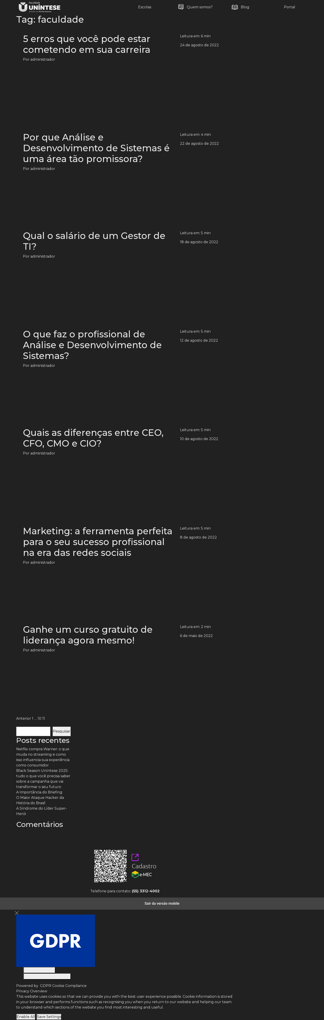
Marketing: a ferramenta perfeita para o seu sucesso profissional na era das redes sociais (97, 542)
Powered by (51, 986)
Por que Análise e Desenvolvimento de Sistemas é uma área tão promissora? (96, 148)
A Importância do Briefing (39, 792)
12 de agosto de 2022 (199, 340)
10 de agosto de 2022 (199, 439)
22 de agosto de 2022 (199, 143)
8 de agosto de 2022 (198, 537)
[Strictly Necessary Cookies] (47, 976)
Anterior (23, 718)
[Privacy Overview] (39, 970)
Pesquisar (25, 724)
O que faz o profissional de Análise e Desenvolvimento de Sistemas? (92, 345)
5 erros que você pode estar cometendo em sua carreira (86, 44)
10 (39, 718)
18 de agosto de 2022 (199, 242)
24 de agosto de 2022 (199, 45)
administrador (42, 59)
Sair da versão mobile (162, 903)
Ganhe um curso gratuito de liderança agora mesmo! (88, 635)
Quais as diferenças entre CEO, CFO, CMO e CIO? (93, 438)
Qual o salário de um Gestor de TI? (94, 241)
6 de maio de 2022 (196, 636)
